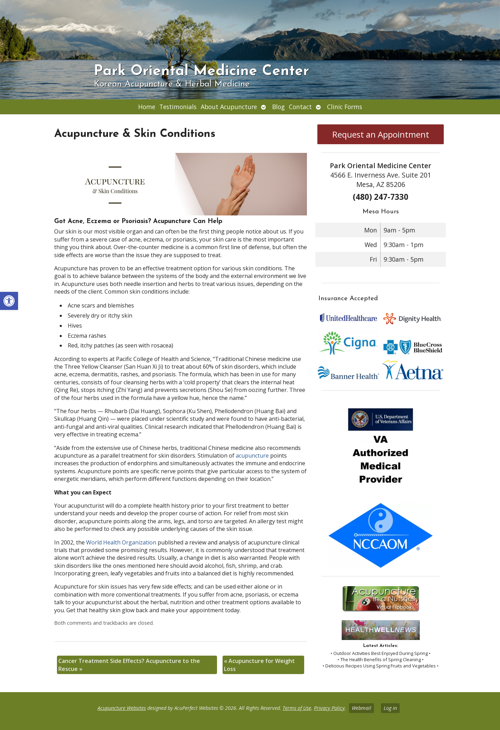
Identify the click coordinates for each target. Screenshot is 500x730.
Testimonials (178, 106)
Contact (300, 106)
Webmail (361, 708)
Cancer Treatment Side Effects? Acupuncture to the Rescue (129, 664)
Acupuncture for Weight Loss (259, 664)
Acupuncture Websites (122, 708)
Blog (278, 106)
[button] (9, 301)
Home (146, 106)
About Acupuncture (229, 106)
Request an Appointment (380, 134)
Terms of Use (297, 708)
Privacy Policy (329, 708)
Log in (390, 708)
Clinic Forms (344, 106)
